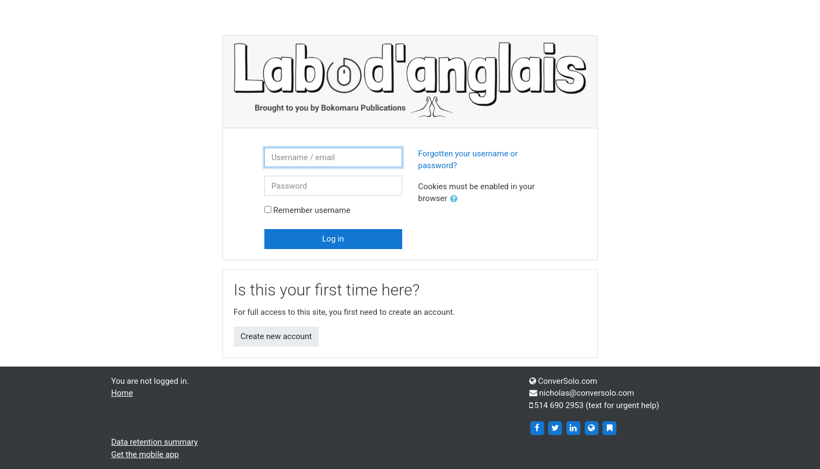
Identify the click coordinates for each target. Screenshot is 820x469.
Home (122, 393)
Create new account (276, 336)
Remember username (312, 210)
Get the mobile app (145, 454)
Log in (333, 239)
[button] (456, 199)
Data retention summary (154, 442)
